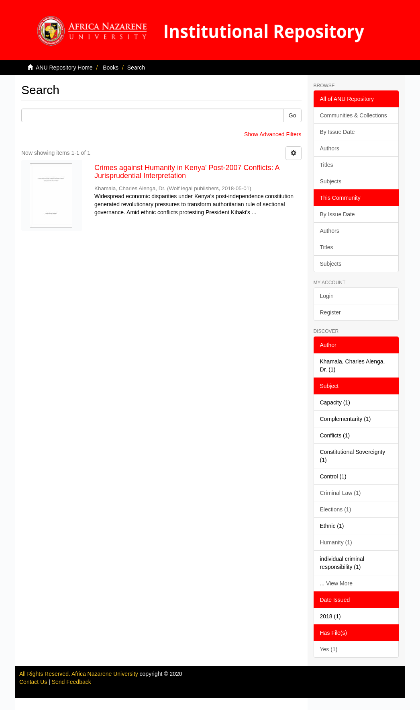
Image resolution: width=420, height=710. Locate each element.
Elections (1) (335, 509)
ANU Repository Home (64, 67)
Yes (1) (329, 649)
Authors (329, 148)
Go (292, 115)
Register (330, 312)
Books (110, 67)
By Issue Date (337, 132)
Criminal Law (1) (340, 493)
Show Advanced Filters (272, 134)
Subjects (331, 181)
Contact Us (33, 682)
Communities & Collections (353, 115)
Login (327, 296)
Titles (326, 165)
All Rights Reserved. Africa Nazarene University (79, 674)
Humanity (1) (336, 542)
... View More (336, 583)
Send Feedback (71, 682)
